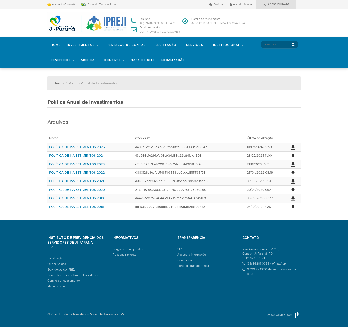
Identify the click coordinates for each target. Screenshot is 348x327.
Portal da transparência (193, 266)
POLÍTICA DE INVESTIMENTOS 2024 (77, 156)
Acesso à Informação (191, 255)
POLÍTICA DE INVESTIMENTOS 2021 (76, 181)
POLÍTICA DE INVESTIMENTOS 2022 (77, 173)
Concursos (184, 260)
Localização (176, 60)
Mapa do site (144, 60)
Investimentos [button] (83, 45)
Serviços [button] (199, 45)
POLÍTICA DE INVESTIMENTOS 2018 (76, 207)
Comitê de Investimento (63, 281)
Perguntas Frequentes (128, 249)
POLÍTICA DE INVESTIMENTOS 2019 (76, 198)
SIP (179, 249)
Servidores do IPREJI (61, 269)
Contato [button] (115, 60)
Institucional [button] (232, 45)
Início (59, 83)
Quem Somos (56, 264)
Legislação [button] (170, 45)
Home (56, 45)
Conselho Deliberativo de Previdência (73, 275)
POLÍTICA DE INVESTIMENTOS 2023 (77, 164)
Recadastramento (124, 255)
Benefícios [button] (62, 60)
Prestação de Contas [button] (128, 45)
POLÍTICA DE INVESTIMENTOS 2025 (77, 147)
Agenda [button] (90, 60)
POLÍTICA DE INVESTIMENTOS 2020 (77, 190)
